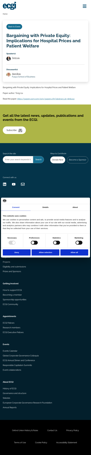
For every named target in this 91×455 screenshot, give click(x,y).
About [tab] (75, 207)
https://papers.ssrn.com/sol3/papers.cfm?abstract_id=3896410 (46, 99)
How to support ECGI (12, 290)
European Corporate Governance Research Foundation (27, 403)
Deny (17, 252)
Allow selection (45, 252)
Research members (11, 327)
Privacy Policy (72, 430)
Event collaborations (12, 370)
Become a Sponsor (77, 160)
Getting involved (10, 283)
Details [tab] (45, 207)
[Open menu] (84, 6)
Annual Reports (10, 407)
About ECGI (8, 382)
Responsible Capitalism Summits (17, 365)
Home (5, 14)
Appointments (9, 316)
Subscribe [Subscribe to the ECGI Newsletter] (14, 130)
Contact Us (52, 430)
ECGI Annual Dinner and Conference (19, 360)
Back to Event (14, 27)
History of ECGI (9, 388)
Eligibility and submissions (14, 267)
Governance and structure (14, 393)
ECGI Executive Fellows (13, 332)
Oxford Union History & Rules (25, 430)
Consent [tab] (15, 207)
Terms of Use (20, 442)
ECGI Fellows (8, 323)
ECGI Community (10, 304)
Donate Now (57, 160)
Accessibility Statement (66, 442)
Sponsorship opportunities (14, 299)
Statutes (6, 398)
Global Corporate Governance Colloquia (21, 356)
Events (6, 344)
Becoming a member (12, 295)
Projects (6, 262)
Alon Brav (16, 74)
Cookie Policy (41, 442)
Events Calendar (10, 351)
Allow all (74, 252)
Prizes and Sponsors (12, 271)
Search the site (9, 153)
